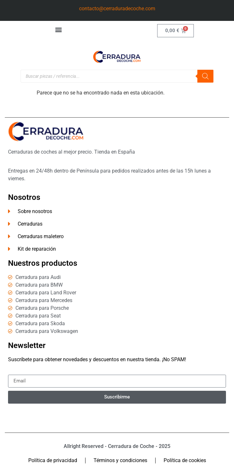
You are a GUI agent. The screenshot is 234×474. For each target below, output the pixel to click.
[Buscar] (205, 76)
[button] (58, 29)
